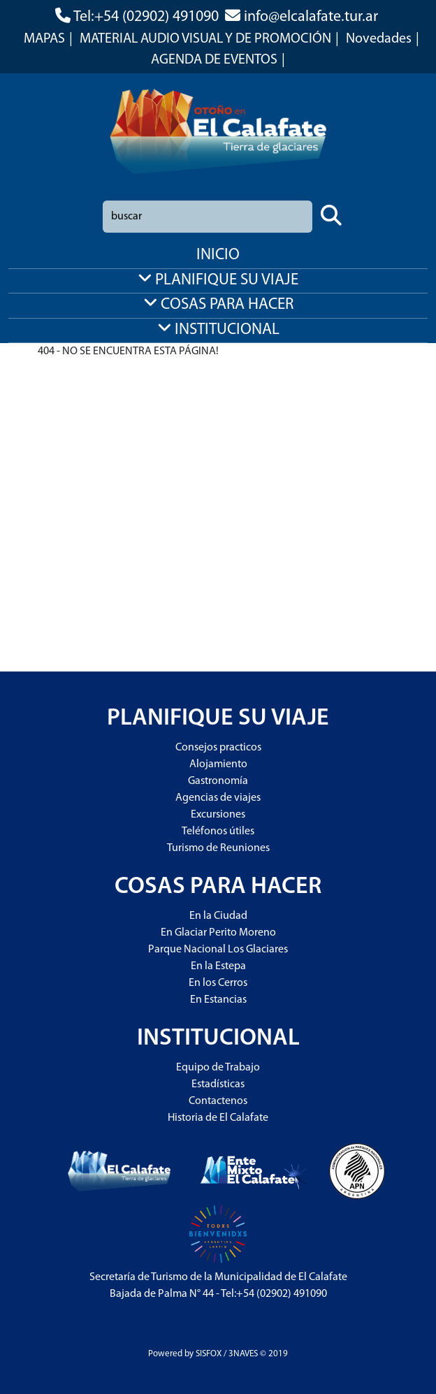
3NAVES (243, 1353)
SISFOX (208, 1353)
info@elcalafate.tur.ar (311, 17)
